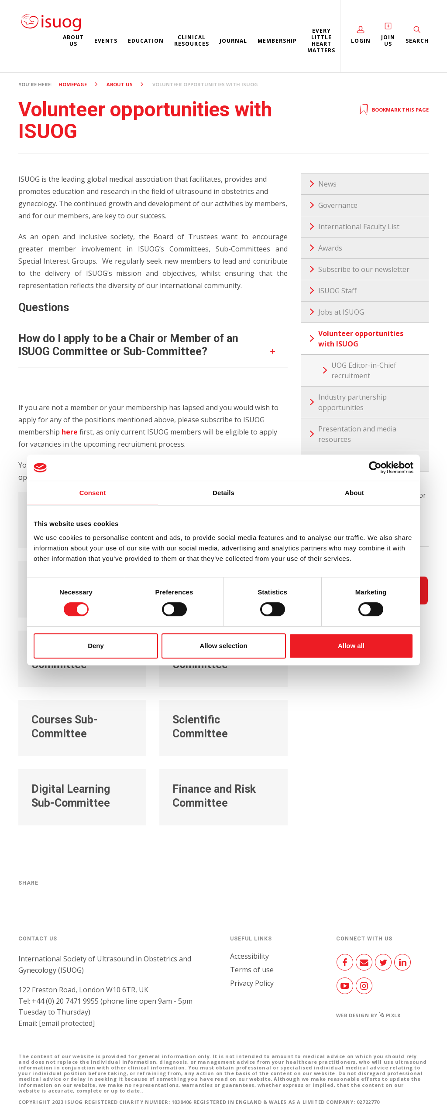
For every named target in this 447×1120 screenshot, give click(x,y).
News (327, 184)
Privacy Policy (252, 983)
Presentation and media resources (357, 434)
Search (417, 40)
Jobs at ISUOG (341, 312)
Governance (338, 205)
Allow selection (223, 645)
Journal (233, 40)
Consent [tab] (92, 492)
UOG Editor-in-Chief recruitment (363, 370)
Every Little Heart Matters (321, 40)
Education (146, 40)
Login (361, 40)
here (70, 432)
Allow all (351, 645)
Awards (330, 248)
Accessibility (249, 956)
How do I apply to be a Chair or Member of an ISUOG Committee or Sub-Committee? (128, 345)
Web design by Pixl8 (368, 1015)
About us (73, 40)
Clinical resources (191, 40)
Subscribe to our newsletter (363, 269)
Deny (96, 645)
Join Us (388, 40)
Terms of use (252, 969)
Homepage (72, 84)
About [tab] (354, 492)
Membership (277, 40)
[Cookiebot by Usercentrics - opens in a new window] (375, 467)
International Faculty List (358, 226)
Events (105, 40)
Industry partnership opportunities (352, 402)
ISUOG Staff (337, 290)
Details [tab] (223, 492)
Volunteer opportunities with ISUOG (360, 339)
